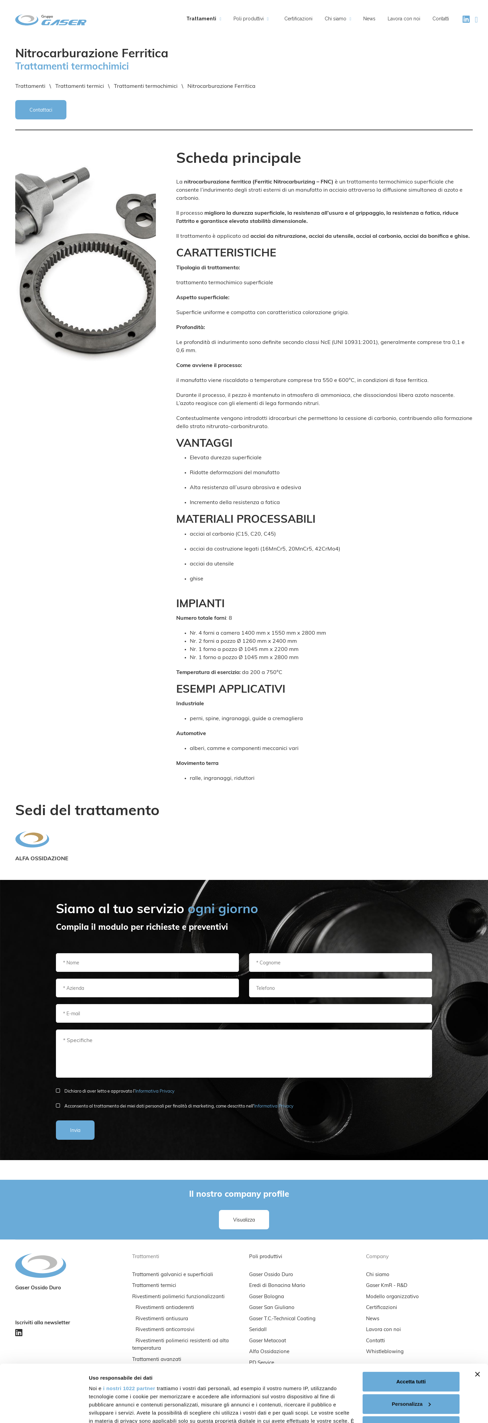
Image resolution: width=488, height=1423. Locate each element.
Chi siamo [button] (338, 18)
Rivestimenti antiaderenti (165, 1307)
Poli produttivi (265, 1256)
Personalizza (411, 1350)
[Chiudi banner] (477, 1320)
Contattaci (40, 110)
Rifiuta (411, 1372)
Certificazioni (298, 18)
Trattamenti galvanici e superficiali (172, 1274)
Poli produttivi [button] (251, 18)
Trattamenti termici (154, 1285)
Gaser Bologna (266, 1297)
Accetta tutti (411, 1328)
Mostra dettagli (107, 1409)
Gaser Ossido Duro (271, 1274)
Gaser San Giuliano (271, 1307)
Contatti (440, 18)
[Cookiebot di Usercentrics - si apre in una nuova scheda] (44, 1410)
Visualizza (244, 1220)
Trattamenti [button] (203, 18)
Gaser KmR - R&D (386, 1285)
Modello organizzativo (392, 1297)
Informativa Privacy (155, 1091)
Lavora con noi (404, 18)
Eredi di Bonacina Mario (277, 1285)
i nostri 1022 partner (129, 1335)
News (369, 18)
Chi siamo (377, 1274)
